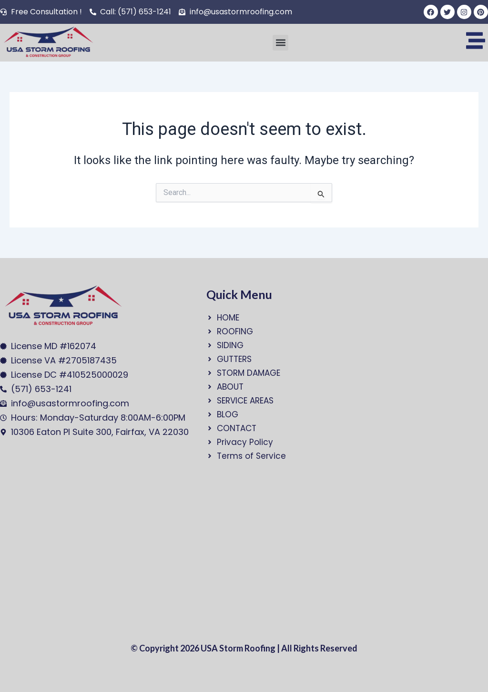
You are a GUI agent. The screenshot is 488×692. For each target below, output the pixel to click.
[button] (280, 43)
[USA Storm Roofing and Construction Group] (93, 552)
